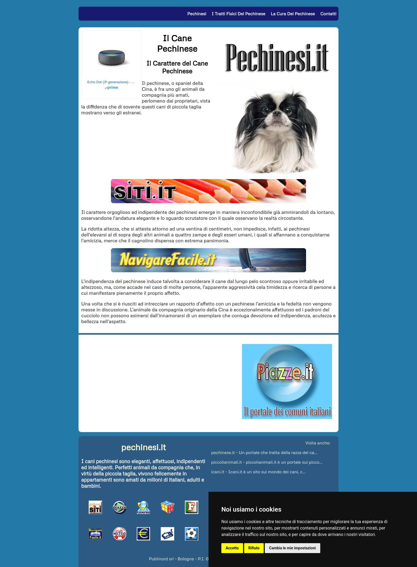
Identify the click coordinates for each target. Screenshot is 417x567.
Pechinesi (196, 13)
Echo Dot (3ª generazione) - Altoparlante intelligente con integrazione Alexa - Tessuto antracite (111, 82)
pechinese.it (223, 452)
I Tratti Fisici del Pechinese (238, 13)
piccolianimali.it (226, 462)
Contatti (328, 13)
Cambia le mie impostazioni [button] (292, 548)
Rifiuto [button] (254, 548)
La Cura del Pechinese (293, 13)
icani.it (217, 471)
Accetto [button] (232, 548)
